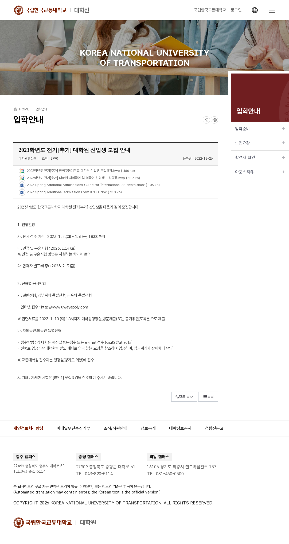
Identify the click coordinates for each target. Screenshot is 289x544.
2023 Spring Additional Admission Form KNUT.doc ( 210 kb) (74, 192)
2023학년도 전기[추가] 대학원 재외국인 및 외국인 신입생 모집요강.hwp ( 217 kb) (83, 178)
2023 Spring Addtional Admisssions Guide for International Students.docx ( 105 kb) (93, 185)
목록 (208, 397)
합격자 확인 (260, 157)
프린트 (214, 120)
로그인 (236, 10)
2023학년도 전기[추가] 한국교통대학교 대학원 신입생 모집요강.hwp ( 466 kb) (80, 171)
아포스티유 (260, 172)
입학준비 (260, 128)
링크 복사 (184, 397)
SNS (206, 120)
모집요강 (260, 143)
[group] (28, 428)
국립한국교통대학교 (210, 10)
